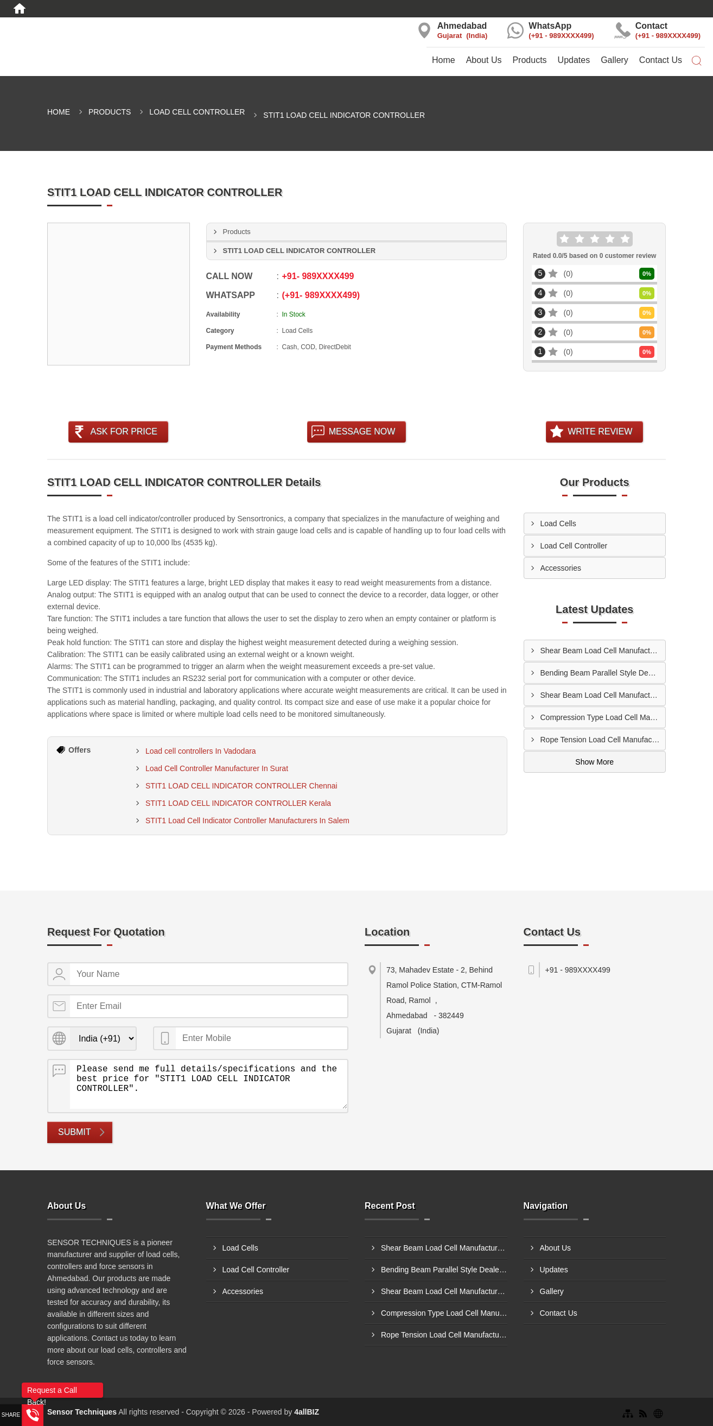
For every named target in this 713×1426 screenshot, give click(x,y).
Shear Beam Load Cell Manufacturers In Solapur (603, 695)
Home (443, 60)
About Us (484, 60)
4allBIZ (306, 1412)
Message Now (362, 431)
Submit (74, 1132)
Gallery (614, 60)
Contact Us (660, 60)
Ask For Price (123, 431)
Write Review (600, 431)
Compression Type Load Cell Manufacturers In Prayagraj (603, 717)
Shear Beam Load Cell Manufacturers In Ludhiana (603, 650)
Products (529, 60)
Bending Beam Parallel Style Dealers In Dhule (603, 672)
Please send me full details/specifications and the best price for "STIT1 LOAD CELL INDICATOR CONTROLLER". (208, 1084)
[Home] (19, 8)
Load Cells (558, 523)
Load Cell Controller (197, 112)
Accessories (560, 568)
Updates (574, 60)
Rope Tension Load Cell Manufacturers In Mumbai (603, 739)
